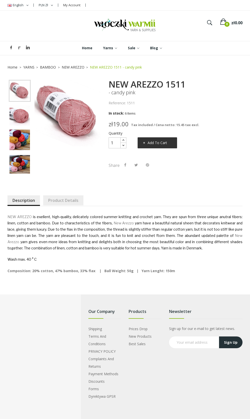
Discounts (96, 381)
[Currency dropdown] (46, 5)
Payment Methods (103, 373)
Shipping (95, 328)
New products (140, 336)
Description (23, 200)
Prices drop (138, 328)
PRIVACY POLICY (102, 351)
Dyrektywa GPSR (102, 396)
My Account (71, 5)
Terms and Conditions (97, 340)
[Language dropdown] (17, 5)
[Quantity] (115, 142)
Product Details (63, 200)
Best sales (137, 343)
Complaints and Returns (101, 362)
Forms (93, 388)
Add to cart (157, 142)
